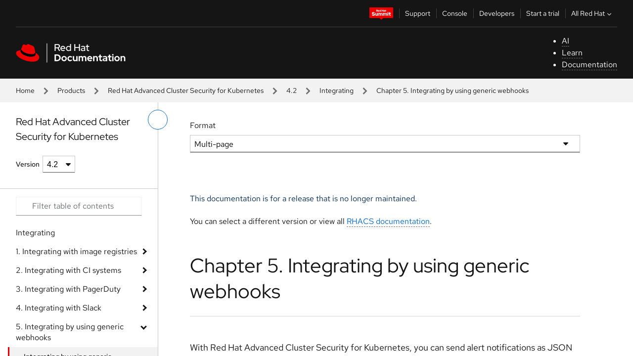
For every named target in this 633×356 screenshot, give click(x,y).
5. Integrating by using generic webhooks (70, 332)
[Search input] (79, 206)
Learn (572, 52)
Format (203, 125)
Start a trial (542, 13)
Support (417, 13)
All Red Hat (592, 13)
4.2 (291, 90)
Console (454, 13)
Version (28, 164)
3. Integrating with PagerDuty (68, 289)
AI (565, 41)
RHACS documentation (388, 221)
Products (71, 90)
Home (25, 90)
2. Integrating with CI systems (68, 270)
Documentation (589, 64)
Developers (496, 13)
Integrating (336, 90)
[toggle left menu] (158, 120)
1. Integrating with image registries (76, 251)
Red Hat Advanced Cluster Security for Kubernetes (186, 90)
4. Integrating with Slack (58, 308)
